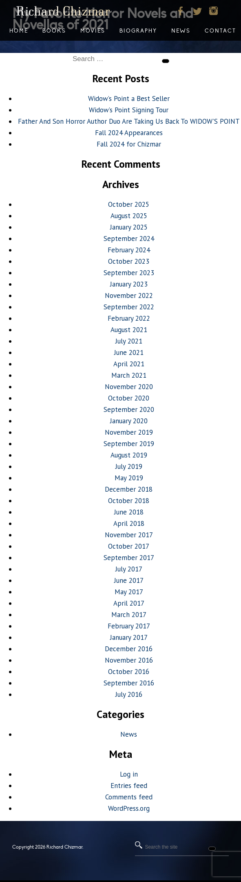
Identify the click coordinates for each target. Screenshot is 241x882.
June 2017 (129, 580)
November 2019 (129, 432)
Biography (138, 31)
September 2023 (129, 272)
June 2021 (129, 352)
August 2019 (129, 455)
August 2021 (129, 329)
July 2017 (128, 569)
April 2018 (128, 523)
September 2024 (129, 238)
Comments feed (129, 796)
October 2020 (128, 398)
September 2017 (129, 557)
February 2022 (129, 318)
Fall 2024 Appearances (129, 132)
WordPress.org (129, 808)
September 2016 (129, 682)
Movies (92, 31)
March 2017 (128, 614)
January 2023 (129, 284)
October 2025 (128, 204)
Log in (129, 774)
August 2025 (129, 215)
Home (18, 31)
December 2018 (129, 489)
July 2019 (128, 466)
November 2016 (129, 660)
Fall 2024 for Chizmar (129, 144)
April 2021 (128, 363)
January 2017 (129, 637)
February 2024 (129, 249)
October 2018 (128, 500)
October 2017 (128, 546)
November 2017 (129, 534)
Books (54, 31)
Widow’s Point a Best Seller (129, 98)
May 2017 (129, 591)
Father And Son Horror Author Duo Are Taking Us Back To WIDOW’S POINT (129, 121)
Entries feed (129, 785)
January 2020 (129, 420)
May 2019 (129, 477)
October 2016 (128, 671)
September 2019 (129, 443)
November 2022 (129, 295)
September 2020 (129, 409)
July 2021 (128, 341)
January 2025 (129, 227)
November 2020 (129, 386)
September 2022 (129, 306)
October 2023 (128, 261)
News (128, 734)
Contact (220, 31)
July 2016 (128, 694)
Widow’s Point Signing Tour (128, 109)
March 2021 (128, 375)
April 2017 (128, 603)
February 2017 (129, 626)
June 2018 (129, 512)
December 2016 (129, 648)
